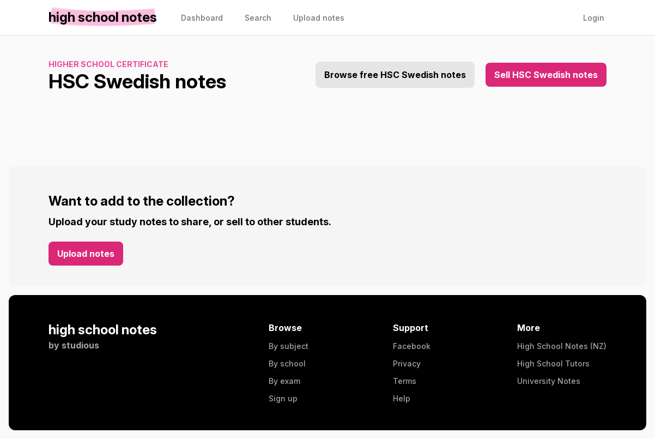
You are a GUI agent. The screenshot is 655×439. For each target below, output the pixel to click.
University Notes (548, 381)
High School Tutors (553, 363)
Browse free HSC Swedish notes (395, 74)
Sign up (283, 398)
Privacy (407, 363)
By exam (284, 381)
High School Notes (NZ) (562, 346)
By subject (288, 346)
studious (80, 345)
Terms (404, 381)
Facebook (411, 346)
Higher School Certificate (108, 64)
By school (287, 363)
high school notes (102, 330)
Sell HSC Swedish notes (546, 74)
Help (401, 398)
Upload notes (85, 253)
